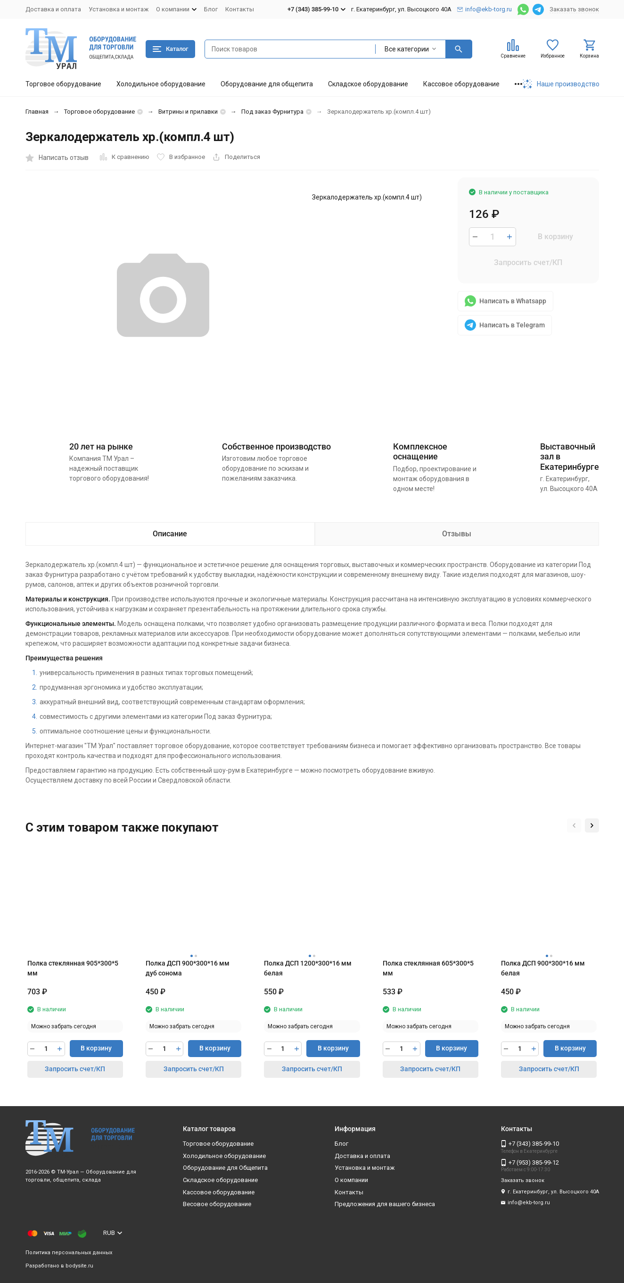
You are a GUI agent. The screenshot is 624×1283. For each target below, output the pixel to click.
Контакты (239, 9)
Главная (37, 111)
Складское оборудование (368, 84)
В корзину (555, 236)
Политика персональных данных (68, 1253)
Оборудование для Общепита (225, 1167)
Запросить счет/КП (528, 262)
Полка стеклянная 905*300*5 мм (72, 968)
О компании (351, 1179)
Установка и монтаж (118, 9)
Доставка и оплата (53, 9)
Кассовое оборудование (461, 84)
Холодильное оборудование (160, 84)
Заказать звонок (574, 9)
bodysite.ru (79, 1266)
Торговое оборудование (63, 84)
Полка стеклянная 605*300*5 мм (428, 968)
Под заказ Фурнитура (272, 111)
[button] (574, 825)
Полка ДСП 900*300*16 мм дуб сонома (188, 968)
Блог (211, 9)
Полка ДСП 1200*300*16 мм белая (308, 968)
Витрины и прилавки (188, 111)
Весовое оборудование (217, 1204)
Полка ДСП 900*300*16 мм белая (543, 968)
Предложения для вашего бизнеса (385, 1204)
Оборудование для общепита (267, 84)
